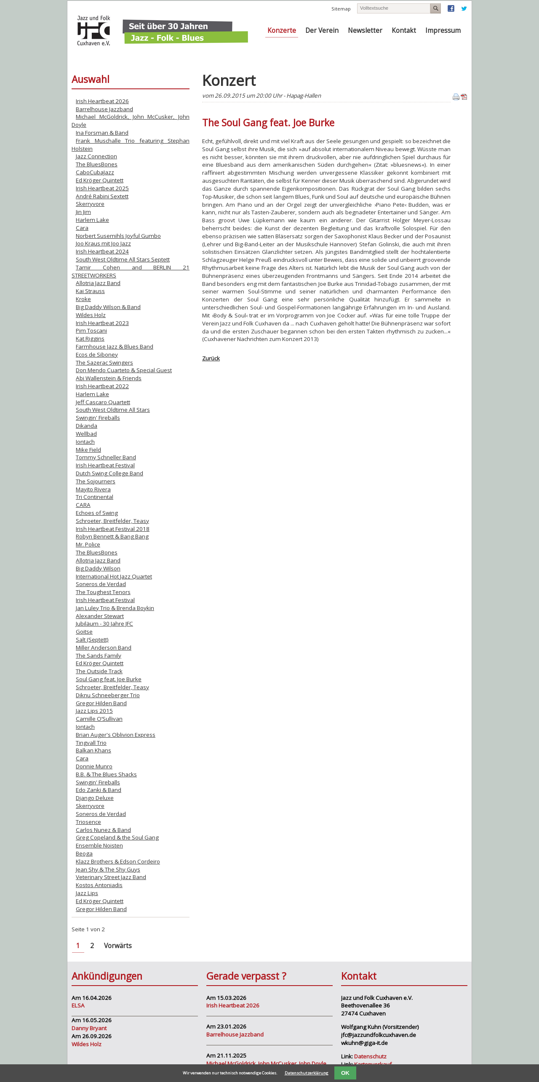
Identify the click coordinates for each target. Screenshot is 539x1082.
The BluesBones (96, 164)
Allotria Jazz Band (98, 283)
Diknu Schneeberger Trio (108, 695)
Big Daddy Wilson (98, 568)
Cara (82, 228)
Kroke (83, 299)
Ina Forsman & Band (102, 132)
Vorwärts (118, 945)
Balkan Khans (93, 750)
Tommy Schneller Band (106, 457)
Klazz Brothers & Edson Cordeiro (118, 861)
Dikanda (86, 425)
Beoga (84, 853)
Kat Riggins (90, 338)
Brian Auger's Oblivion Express (115, 734)
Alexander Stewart (100, 616)
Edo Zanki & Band (98, 790)
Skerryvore (90, 204)
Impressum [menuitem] (443, 30)
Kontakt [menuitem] (404, 30)
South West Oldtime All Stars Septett (123, 259)
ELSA (78, 1005)
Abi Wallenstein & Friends (108, 378)
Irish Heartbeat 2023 (102, 323)
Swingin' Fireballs (98, 417)
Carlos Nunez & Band (103, 830)
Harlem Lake (92, 220)
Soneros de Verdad (101, 584)
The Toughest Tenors (103, 592)
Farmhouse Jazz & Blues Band (114, 346)
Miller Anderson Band (103, 647)
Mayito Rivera (93, 489)
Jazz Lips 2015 (94, 710)
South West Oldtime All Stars (113, 409)
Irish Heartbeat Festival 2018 (112, 529)
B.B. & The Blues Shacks (106, 774)
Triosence (88, 822)
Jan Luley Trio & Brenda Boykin (115, 608)
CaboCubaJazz (95, 172)
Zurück (211, 358)
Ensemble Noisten (99, 845)
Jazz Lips (87, 893)
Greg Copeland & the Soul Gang (117, 837)
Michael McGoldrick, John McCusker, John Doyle (266, 1063)
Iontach (85, 441)
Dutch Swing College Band (109, 473)
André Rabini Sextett (102, 196)
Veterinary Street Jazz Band (111, 877)
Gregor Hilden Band (101, 703)
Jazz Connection (96, 156)
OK (345, 1073)
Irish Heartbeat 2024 (102, 251)
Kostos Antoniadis (99, 885)
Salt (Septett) (92, 639)
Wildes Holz (91, 315)
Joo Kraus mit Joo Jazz (103, 243)
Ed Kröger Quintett (99, 180)
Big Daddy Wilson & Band (108, 307)
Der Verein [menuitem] (322, 30)
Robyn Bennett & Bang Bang (112, 536)
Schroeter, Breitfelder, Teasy (112, 521)
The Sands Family (98, 655)
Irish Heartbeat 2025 (102, 188)
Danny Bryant (89, 1028)
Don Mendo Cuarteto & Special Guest (124, 370)
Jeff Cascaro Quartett (103, 402)
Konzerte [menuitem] (281, 30)
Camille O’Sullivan (99, 718)
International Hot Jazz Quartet (114, 576)
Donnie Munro (94, 766)
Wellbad (86, 433)
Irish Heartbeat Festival (105, 465)
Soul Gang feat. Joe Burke (108, 679)
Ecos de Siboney (97, 354)
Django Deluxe (95, 798)
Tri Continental (94, 497)
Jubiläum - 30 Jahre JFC (104, 623)
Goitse (84, 631)
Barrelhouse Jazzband (104, 109)
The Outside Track (99, 671)
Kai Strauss (90, 291)
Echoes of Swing (97, 513)
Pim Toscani (91, 330)
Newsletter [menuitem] (365, 30)
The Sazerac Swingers (104, 362)
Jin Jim (83, 212)
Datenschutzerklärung (306, 1073)
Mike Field (88, 449)
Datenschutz (370, 1056)
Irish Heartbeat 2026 (102, 101)
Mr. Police (88, 544)
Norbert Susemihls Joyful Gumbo (118, 236)
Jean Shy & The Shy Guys (108, 869)
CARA (83, 505)
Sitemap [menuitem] (341, 8)
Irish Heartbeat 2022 (102, 386)
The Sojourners (95, 481)
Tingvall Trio (91, 742)
